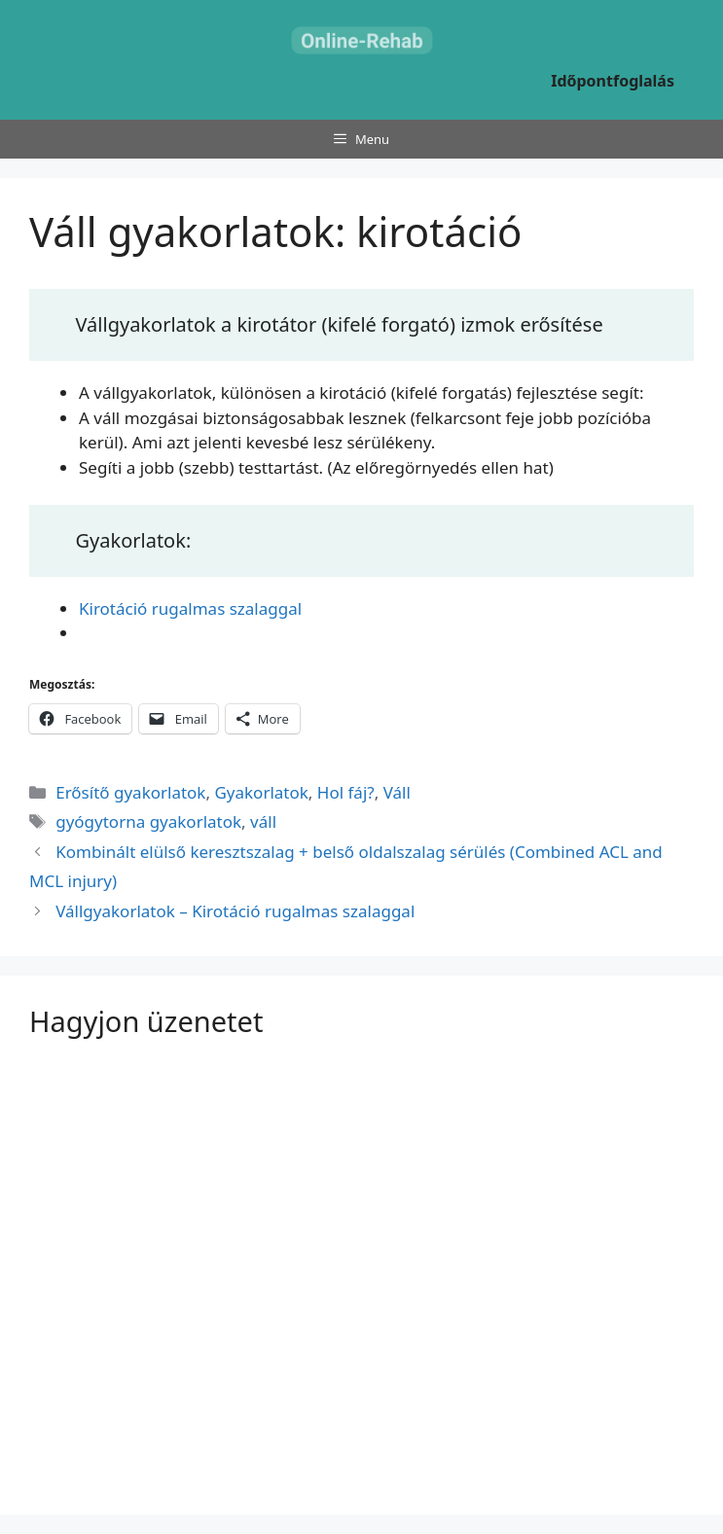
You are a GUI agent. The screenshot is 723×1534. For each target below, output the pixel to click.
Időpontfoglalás (612, 80)
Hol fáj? (346, 792)
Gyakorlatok (260, 792)
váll (263, 821)
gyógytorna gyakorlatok (148, 821)
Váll (397, 792)
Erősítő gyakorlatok (130, 792)
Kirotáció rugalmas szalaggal (190, 608)
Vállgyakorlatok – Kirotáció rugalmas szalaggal (235, 911)
